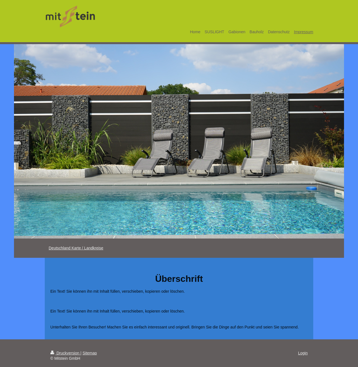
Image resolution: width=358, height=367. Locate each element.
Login (303, 353)
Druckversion (65, 353)
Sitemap (90, 353)
